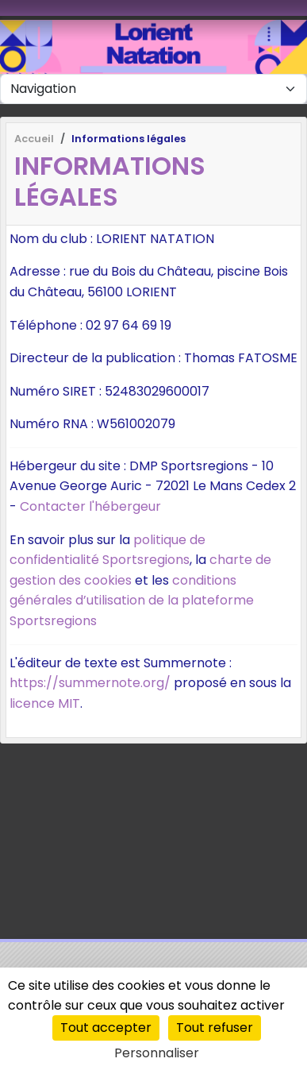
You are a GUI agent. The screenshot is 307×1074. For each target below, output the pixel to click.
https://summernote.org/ (90, 683)
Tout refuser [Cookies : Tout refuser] (214, 1027)
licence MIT (45, 703)
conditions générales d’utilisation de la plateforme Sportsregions (132, 600)
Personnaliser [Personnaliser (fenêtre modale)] (156, 1053)
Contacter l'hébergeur (90, 506)
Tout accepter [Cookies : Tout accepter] (106, 1027)
